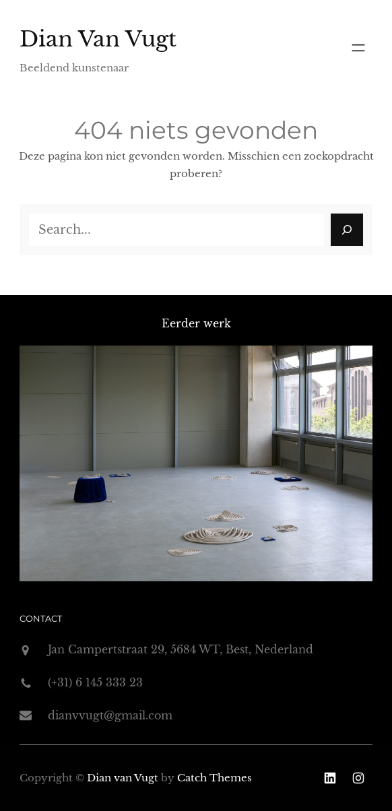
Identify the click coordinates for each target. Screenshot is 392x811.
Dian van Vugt (98, 39)
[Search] (347, 230)
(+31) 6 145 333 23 (95, 682)
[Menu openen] (358, 48)
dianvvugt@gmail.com (110, 715)
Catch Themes (214, 777)
